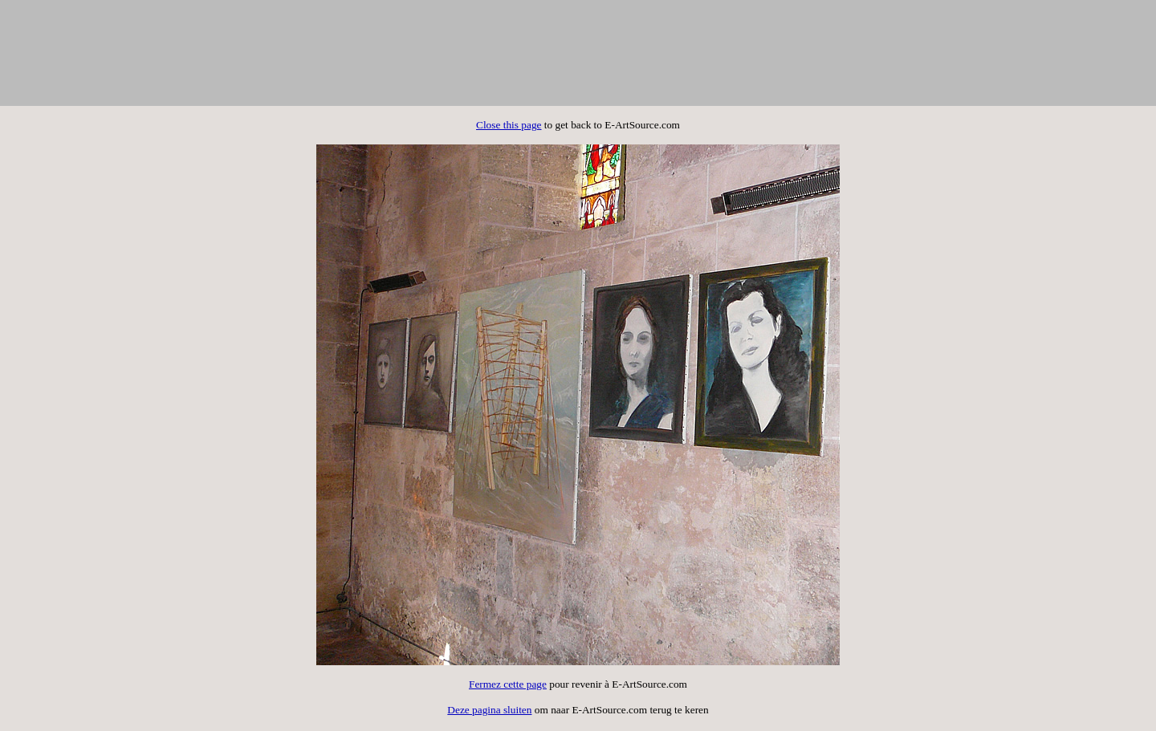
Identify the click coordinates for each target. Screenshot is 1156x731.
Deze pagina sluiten (489, 710)
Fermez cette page (508, 684)
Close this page (508, 125)
